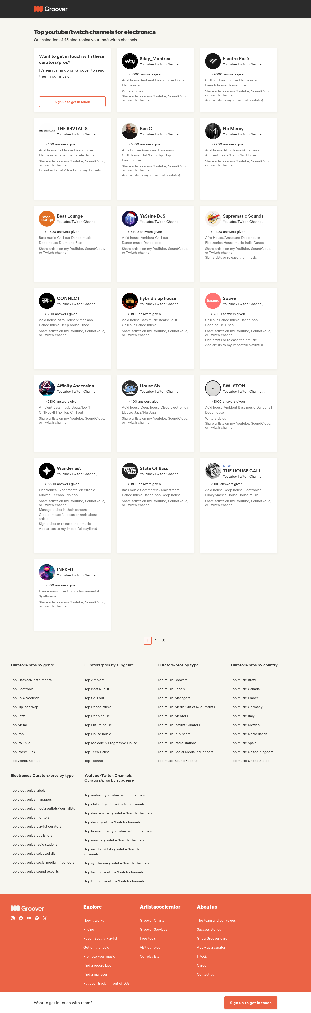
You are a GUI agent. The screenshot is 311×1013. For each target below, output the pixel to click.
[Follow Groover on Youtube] (29, 918)
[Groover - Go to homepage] (47, 908)
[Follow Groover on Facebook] (21, 918)
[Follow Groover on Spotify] (37, 918)
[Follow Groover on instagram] (13, 918)
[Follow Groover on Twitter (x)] (45, 918)
